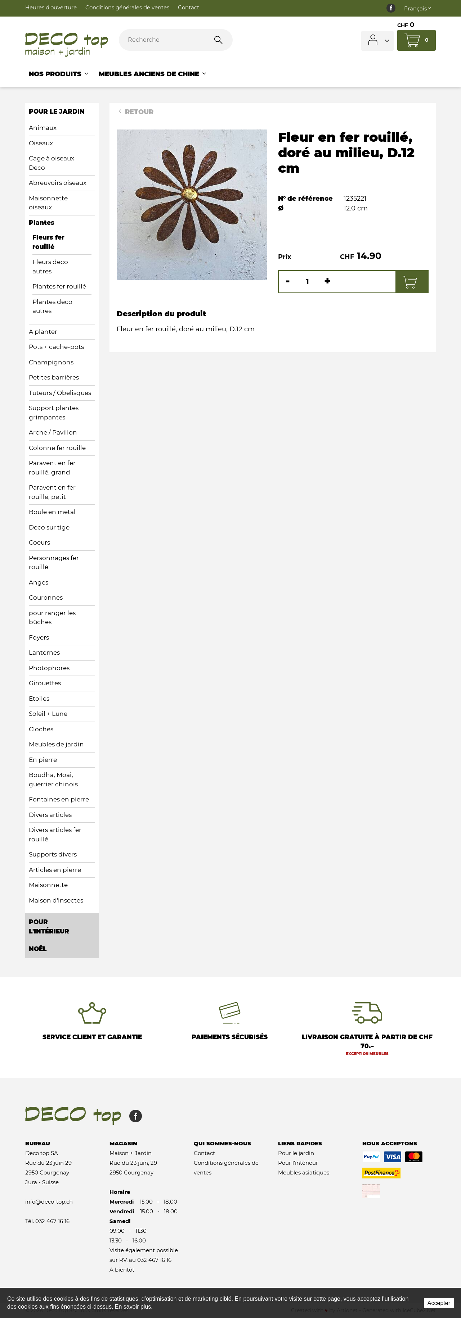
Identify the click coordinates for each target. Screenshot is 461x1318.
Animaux (43, 127)
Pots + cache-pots (56, 346)
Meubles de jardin (56, 744)
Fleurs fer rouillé (48, 242)
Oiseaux (41, 143)
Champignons (51, 362)
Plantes (41, 222)
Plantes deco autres (52, 306)
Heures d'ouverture (51, 7)
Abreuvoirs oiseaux (57, 182)
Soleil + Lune (48, 713)
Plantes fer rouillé (59, 286)
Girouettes (45, 683)
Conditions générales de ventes (127, 7)
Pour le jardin (296, 1153)
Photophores (49, 668)
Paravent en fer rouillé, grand (52, 467)
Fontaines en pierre (59, 799)
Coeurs (39, 542)
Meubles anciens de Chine (153, 74)
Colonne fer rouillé (57, 447)
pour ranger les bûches (52, 617)
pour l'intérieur (49, 926)
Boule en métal (52, 511)
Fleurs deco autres (50, 266)
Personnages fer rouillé (54, 562)
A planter (43, 331)
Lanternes (44, 652)
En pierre (43, 759)
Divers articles (50, 814)
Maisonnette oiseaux (48, 203)
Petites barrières (54, 377)
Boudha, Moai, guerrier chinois (53, 779)
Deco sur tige (49, 527)
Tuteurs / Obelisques (60, 392)
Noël (37, 949)
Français (418, 8)
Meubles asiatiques (303, 1172)
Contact (188, 7)
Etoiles (39, 698)
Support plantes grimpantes (54, 412)
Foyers (39, 637)
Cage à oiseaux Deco (51, 163)
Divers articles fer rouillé (55, 834)
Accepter (439, 1303)
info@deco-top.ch (49, 1201)
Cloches (41, 729)
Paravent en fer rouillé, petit (52, 492)
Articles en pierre (55, 869)
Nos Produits (59, 74)
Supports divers (53, 854)
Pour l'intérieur (298, 1162)
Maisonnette (48, 884)
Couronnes (46, 597)
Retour (135, 112)
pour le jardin (57, 111)
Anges (38, 582)
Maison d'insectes (56, 900)
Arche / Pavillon (53, 432)
